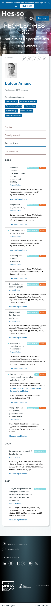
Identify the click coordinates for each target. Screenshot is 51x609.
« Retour (9, 58)
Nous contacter (10, 549)
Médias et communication (14, 544)
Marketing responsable (13, 115)
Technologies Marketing (14, 106)
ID (34, 59)
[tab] (25, 127)
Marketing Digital (11, 101)
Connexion (42, 18)
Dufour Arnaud (14, 457)
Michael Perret (15, 388)
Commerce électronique (28, 101)
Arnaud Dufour (15, 185)
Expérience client (26, 111)
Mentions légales (8, 606)
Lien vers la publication (18, 199)
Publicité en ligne (11, 111)
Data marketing (30, 106)
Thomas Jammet (28, 388)
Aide (23, 18)
